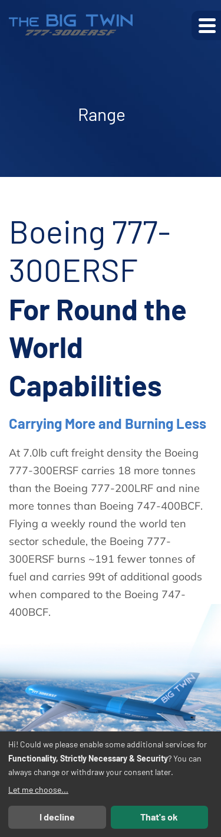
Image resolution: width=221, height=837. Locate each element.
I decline (57, 816)
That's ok (159, 816)
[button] (206, 25)
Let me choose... (38, 790)
